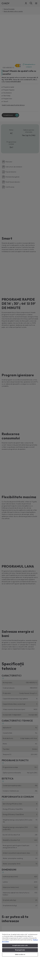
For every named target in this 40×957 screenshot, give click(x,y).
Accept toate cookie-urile (20, 945)
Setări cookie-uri (20, 954)
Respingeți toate (20, 950)
